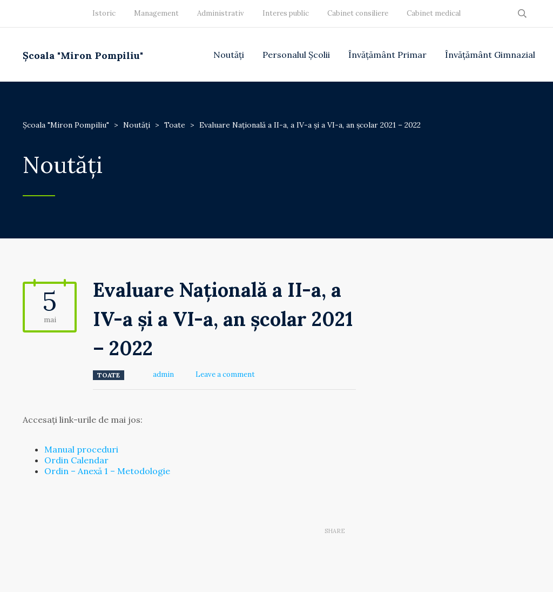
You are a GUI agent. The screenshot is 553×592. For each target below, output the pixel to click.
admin (163, 374)
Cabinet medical (434, 13)
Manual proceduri (81, 449)
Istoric (104, 13)
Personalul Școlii (296, 54)
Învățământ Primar (387, 54)
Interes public (285, 13)
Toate (108, 375)
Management (156, 13)
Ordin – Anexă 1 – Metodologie (107, 470)
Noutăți (228, 54)
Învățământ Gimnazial (490, 54)
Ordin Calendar (76, 460)
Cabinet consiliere (357, 13)
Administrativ (220, 13)
